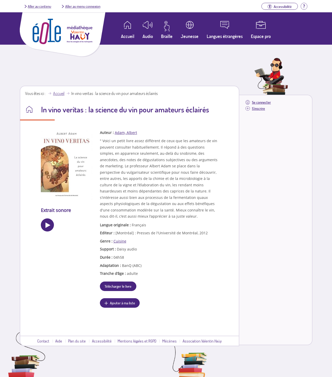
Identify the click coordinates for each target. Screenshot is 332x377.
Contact (43, 340)
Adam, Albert (126, 132)
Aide (58, 340)
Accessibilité (102, 340)
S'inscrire (258, 108)
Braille (167, 36)
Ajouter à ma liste (122, 303)
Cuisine (119, 241)
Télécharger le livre (118, 286)
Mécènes (169, 340)
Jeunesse (189, 36)
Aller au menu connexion (82, 6)
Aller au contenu (39, 6)
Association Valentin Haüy (202, 340)
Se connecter (261, 102)
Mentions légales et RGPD (137, 340)
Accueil (58, 93)
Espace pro (261, 36)
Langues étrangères (225, 36)
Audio (148, 36)
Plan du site (77, 340)
